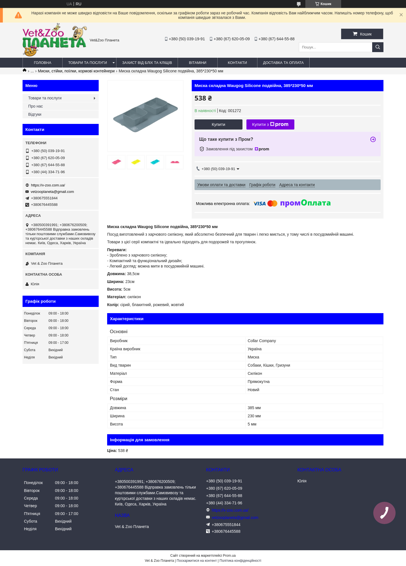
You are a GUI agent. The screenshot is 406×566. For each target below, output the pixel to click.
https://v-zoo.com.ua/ (48, 185)
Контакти (237, 63)
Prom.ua (229, 556)
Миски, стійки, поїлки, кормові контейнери (76, 71)
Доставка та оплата (283, 63)
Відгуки (34, 114)
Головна (42, 63)
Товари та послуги (87, 63)
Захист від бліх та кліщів (147, 63)
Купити (218, 124)
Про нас (35, 106)
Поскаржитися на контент (197, 561)
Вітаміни (197, 63)
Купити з (270, 124)
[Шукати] (377, 47)
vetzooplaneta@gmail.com (52, 192)
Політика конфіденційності (240, 561)
